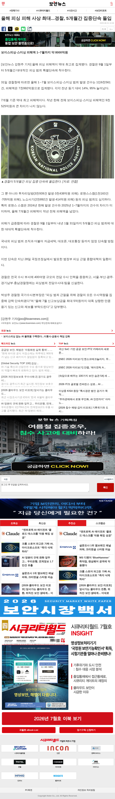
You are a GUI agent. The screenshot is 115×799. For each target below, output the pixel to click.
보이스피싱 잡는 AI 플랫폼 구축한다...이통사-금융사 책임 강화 (36, 336)
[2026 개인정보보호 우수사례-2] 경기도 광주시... (27, 380)
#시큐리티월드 (43, 10)
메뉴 (3, 4)
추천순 (71, 523)
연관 (6, 330)
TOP (63, 343)
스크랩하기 (108, 479)
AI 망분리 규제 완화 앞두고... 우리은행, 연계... (27, 407)
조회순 (14, 523)
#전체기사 (14, 10)
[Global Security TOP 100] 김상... (27, 367)
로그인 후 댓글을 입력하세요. (45, 487)
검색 (112, 4)
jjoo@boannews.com (33, 318)
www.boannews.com (30, 323)
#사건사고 (72, 10)
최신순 (42, 523)
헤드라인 (8, 343)
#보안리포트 (100, 10)
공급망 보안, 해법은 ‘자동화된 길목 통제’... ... (27, 353)
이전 (5, 479)
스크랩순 (100, 523)
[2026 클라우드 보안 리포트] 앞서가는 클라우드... (27, 394)
